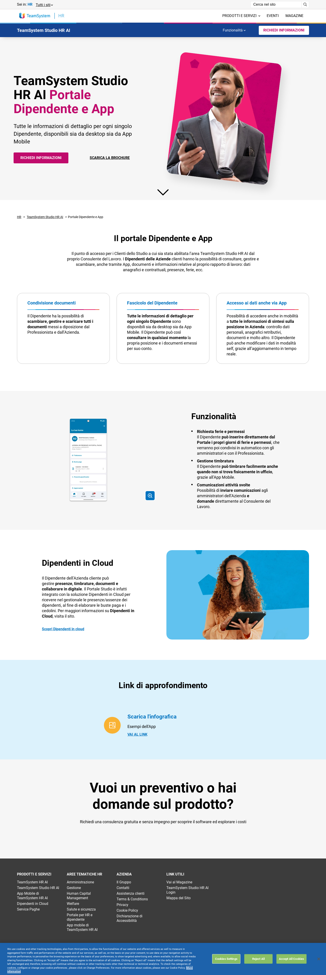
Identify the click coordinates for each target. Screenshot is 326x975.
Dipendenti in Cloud (32, 903)
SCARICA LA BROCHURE (110, 158)
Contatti (123, 888)
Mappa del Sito (178, 898)
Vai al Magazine (179, 882)
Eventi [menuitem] (273, 16)
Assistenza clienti (130, 893)
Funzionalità (234, 30)
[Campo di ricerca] (276, 4)
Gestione (74, 888)
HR (19, 217)
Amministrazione (80, 882)
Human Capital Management (79, 895)
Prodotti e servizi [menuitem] (241, 16)
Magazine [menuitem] (294, 16)
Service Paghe (28, 909)
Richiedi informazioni (41, 158)
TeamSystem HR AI (32, 882)
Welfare (73, 903)
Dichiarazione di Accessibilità (129, 918)
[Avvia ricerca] (305, 4)
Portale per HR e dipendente (79, 917)
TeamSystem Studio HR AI (45, 217)
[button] (44, 5)
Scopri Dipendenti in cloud (63, 629)
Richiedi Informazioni (283, 30)
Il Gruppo (124, 882)
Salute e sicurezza (81, 909)
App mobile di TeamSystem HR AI (82, 927)
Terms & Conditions (132, 899)
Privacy (122, 905)
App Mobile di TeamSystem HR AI (32, 895)
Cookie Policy (127, 910)
